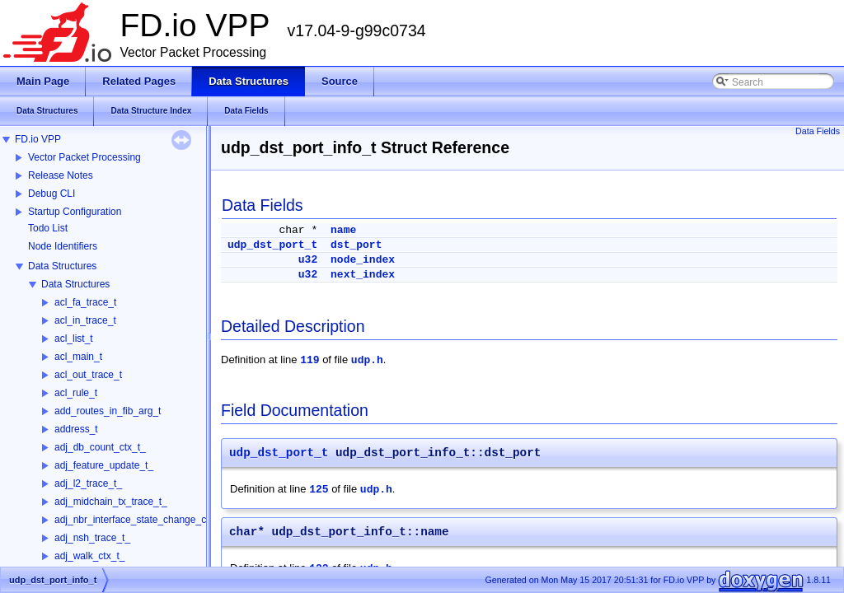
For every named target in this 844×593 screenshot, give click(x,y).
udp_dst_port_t (272, 245)
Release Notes (60, 175)
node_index (363, 260)
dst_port (356, 245)
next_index (363, 274)
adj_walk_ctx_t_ (89, 556)
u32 (307, 260)
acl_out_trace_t (88, 375)
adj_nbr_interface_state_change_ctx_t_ (140, 519)
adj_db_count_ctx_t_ (100, 447)
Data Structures (62, 266)
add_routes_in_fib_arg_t (107, 411)
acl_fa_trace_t (85, 302)
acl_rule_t (75, 393)
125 (318, 489)
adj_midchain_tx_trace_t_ (110, 501)
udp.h (367, 360)
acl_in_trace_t (85, 320)
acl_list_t (73, 338)
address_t (76, 429)
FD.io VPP (38, 139)
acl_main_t (78, 356)
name (343, 230)
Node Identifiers (62, 246)
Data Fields (817, 131)
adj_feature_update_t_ (103, 465)
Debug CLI (51, 193)
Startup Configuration (74, 211)
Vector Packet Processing (84, 157)
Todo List (48, 228)
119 (309, 360)
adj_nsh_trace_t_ (92, 538)
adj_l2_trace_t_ (88, 483)
